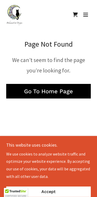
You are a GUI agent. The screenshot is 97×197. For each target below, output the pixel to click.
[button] (85, 14)
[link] (14, 14)
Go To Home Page (48, 91)
